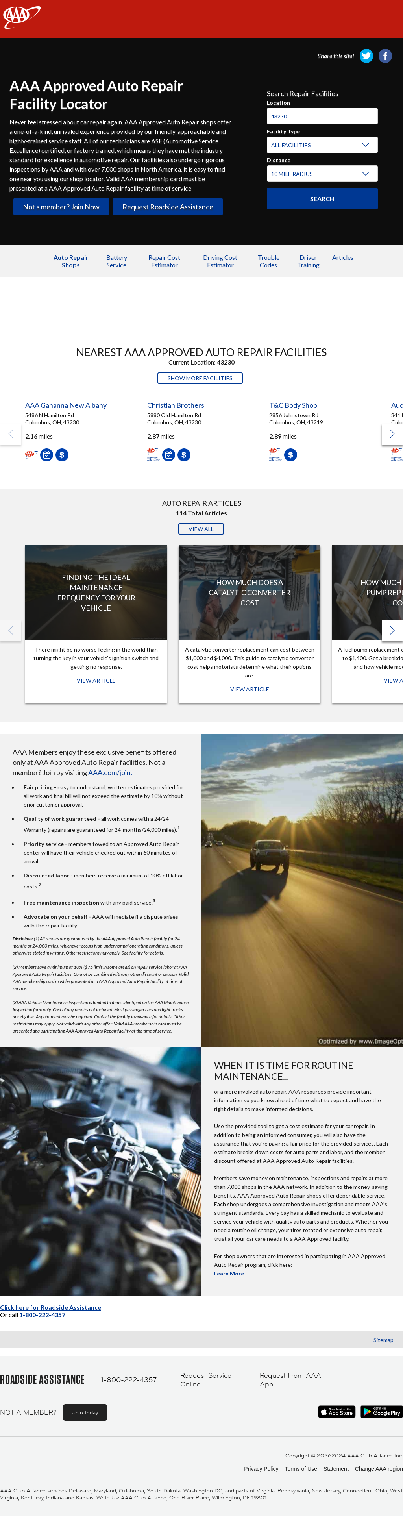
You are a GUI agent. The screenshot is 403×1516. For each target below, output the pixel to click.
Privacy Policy (261, 1469)
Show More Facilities (200, 378)
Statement (336, 1469)
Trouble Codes (268, 261)
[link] (366, 56)
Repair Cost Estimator (164, 261)
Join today (85, 1412)
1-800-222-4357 (42, 1314)
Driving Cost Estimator (220, 261)
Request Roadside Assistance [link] (167, 206)
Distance (278, 159)
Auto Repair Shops (71, 261)
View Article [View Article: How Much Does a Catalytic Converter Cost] (249, 689)
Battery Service (116, 261)
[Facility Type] (321, 145)
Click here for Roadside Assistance (50, 1307)
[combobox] (322, 112)
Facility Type (283, 130)
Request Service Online (205, 1380)
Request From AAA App (290, 1380)
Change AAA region (379, 1469)
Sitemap (383, 1339)
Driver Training (308, 261)
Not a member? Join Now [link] (61, 206)
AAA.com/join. (110, 772)
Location (278, 101)
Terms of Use (301, 1469)
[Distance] (321, 174)
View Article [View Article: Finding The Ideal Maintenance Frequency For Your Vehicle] (96, 680)
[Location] (322, 116)
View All (201, 529)
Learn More (229, 1273)
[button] (392, 434)
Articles (342, 257)
